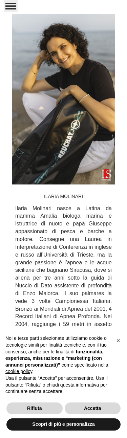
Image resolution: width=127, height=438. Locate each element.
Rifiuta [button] (34, 408)
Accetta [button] (92, 408)
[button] (118, 340)
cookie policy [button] (18, 371)
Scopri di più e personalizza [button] (63, 424)
